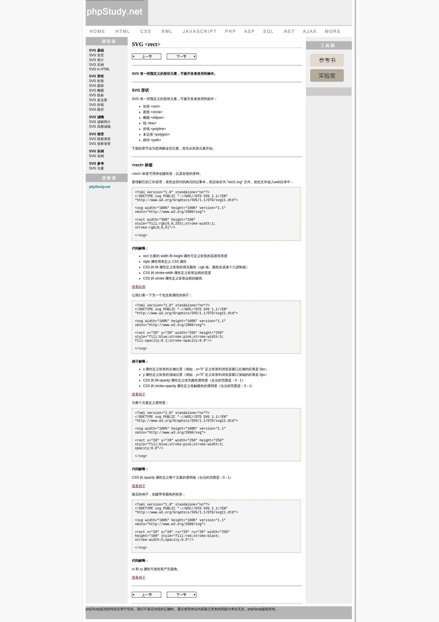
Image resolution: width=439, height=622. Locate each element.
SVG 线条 (96, 95)
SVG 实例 (96, 65)
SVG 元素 (96, 168)
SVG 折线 (96, 105)
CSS (144, 31)
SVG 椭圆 (96, 90)
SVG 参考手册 (327, 60)
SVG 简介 (96, 60)
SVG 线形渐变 (100, 139)
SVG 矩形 (96, 81)
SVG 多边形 (98, 100)
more (333, 31)
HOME (97, 31)
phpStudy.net (99, 187)
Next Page (181, 56)
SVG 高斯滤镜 (100, 127)
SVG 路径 (96, 109)
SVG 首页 (96, 55)
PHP (230, 31)
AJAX (310, 31)
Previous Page (146, 56)
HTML (122, 31)
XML (165, 31)
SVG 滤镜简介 (100, 122)
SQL (269, 31)
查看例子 (138, 394)
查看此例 (138, 287)
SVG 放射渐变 (100, 144)
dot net (288, 31)
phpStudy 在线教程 (115, 12)
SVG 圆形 (96, 86)
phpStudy (93, 609)
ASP (250, 31)
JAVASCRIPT (198, 31)
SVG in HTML (99, 69)
